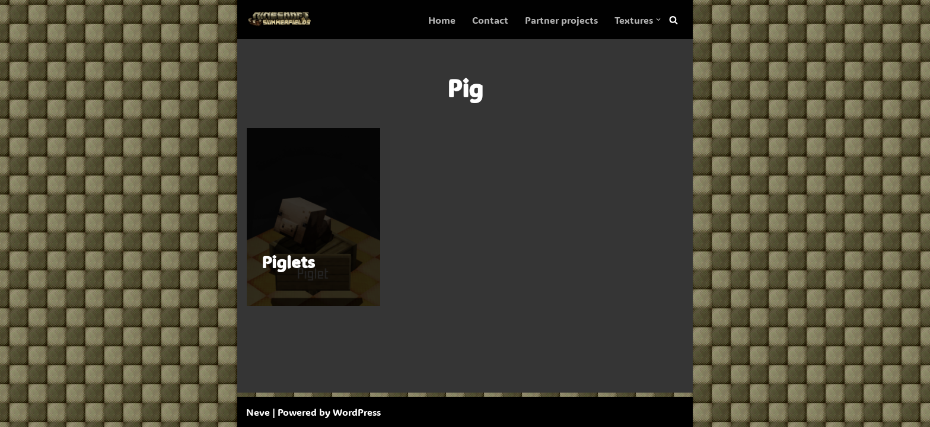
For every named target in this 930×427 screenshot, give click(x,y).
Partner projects (561, 20)
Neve (258, 412)
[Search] (673, 19)
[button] (658, 19)
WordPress (357, 412)
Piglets (288, 261)
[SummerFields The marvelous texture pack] (281, 19)
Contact (490, 20)
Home (442, 20)
